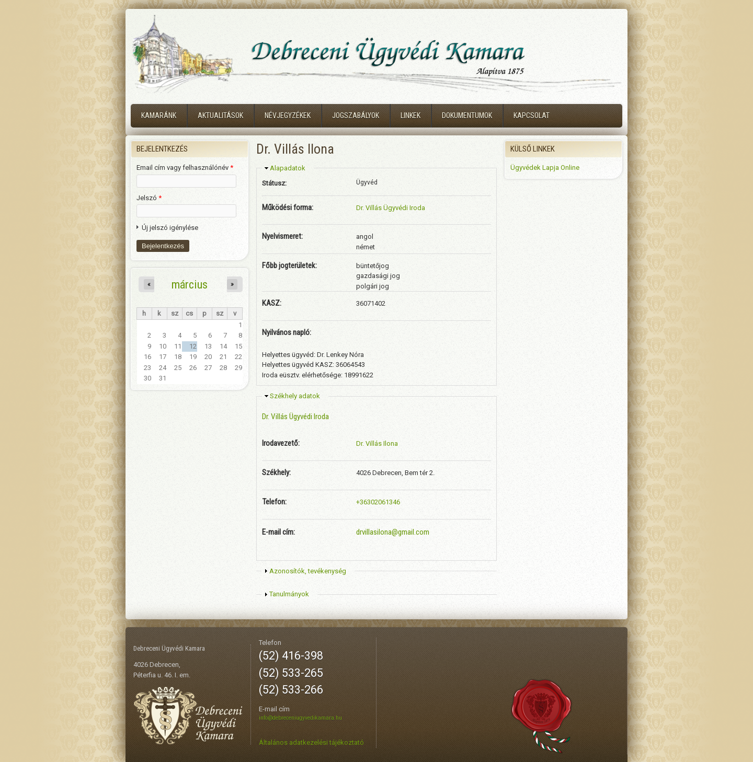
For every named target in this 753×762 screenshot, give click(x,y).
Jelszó (149, 198)
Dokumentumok (467, 115)
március (190, 284)
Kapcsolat (532, 115)
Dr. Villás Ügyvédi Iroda (390, 208)
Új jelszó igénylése (170, 228)
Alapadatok (287, 168)
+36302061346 (378, 502)
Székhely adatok (295, 396)
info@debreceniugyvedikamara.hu (300, 717)
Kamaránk (158, 115)
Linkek (410, 115)
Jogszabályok (355, 115)
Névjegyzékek (288, 115)
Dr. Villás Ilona (377, 443)
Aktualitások (220, 115)
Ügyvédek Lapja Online (544, 167)
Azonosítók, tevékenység (307, 571)
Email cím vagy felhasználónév (184, 167)
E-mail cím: (278, 532)
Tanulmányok (289, 594)
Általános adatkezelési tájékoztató (311, 742)
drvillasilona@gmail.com (392, 532)
